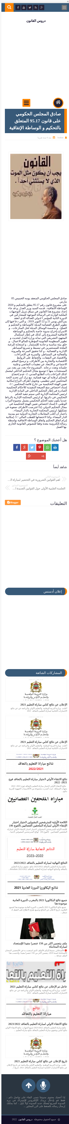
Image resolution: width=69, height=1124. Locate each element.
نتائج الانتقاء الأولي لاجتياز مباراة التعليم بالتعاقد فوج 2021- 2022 (36, 781)
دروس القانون (34, 21)
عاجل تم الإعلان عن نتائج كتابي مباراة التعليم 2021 (37, 986)
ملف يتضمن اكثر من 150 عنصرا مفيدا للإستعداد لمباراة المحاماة (39, 945)
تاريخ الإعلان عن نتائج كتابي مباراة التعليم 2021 (39, 1061)
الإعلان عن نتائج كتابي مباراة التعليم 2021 (42, 704)
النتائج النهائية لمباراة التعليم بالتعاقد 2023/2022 (39, 862)
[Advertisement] (34, 60)
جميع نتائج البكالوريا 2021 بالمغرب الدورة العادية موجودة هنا (38, 902)
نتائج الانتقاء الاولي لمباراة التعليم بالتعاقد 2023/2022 (36, 1023)
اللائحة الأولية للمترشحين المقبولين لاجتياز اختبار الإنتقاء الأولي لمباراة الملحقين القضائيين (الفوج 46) (37, 824)
